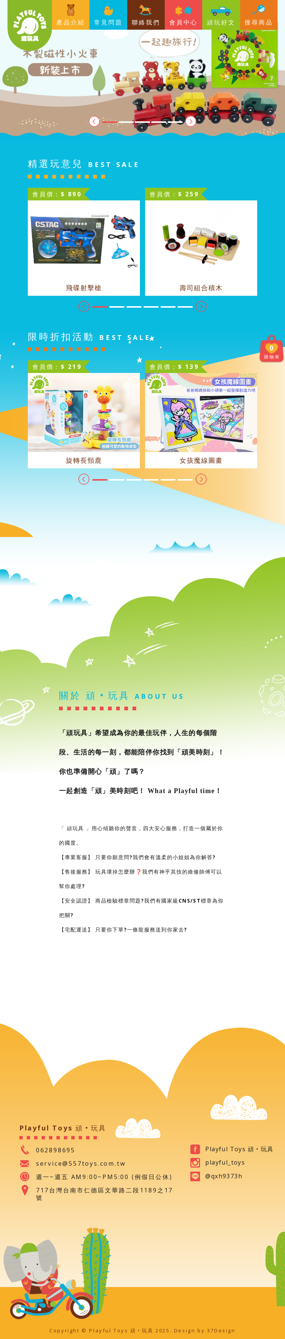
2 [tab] (126, 122)
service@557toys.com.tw (81, 1163)
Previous (94, 121)
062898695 (55, 1150)
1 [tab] (109, 122)
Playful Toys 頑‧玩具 (29, 25)
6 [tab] (185, 307)
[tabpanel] (142, 71)
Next (190, 121)
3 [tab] (142, 122)
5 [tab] (175, 122)
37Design (221, 1330)
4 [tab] (158, 122)
